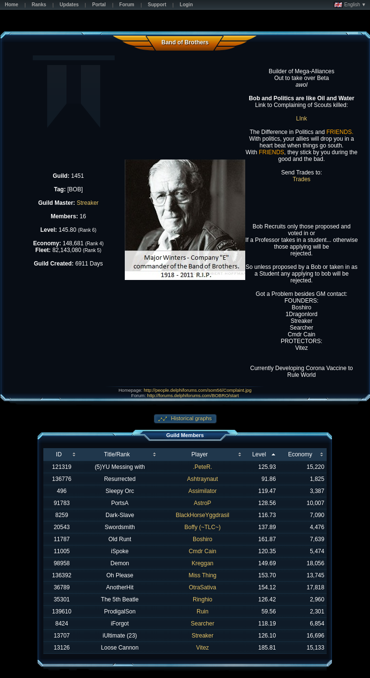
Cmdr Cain (202, 551)
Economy (300, 454)
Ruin (203, 611)
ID (59, 454)
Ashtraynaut (202, 479)
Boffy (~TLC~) (203, 527)
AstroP (202, 503)
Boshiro (202, 539)
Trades (301, 179)
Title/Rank (117, 454)
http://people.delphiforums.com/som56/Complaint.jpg (197, 390)
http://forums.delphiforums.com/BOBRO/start (192, 395)
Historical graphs (191, 418)
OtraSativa (202, 587)
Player (199, 454)
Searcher (202, 623)
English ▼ (350, 5)
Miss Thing (202, 575)
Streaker (87, 202)
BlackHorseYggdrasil (202, 515)
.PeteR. (202, 467)
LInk (301, 118)
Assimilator (202, 491)
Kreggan (202, 563)
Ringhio (202, 599)
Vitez (202, 647)
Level (259, 454)
